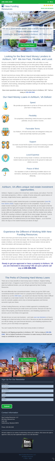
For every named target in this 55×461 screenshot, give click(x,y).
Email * (4, 397)
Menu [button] (51, 2)
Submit (7, 406)
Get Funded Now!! (27, 45)
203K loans (17, 296)
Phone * (4, 393)
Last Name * (5, 388)
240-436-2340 (7, 2)
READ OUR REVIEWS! (47, 8)
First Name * (5, 384)
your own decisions (40, 317)
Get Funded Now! (27, 360)
